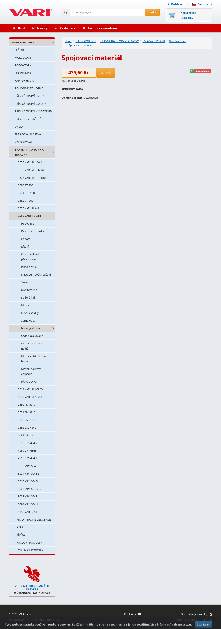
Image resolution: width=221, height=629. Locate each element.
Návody (40, 28)
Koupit (106, 72)
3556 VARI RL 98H (29, 216)
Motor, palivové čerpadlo (31, 371)
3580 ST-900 (25, 185)
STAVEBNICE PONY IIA (29, 550)
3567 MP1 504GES (29, 489)
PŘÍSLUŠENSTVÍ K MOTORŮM (33, 111)
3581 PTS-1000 (27, 193)
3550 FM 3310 (26, 405)
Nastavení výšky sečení (36, 275)
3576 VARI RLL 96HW (31, 170)
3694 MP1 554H (28, 504)
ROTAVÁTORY (23, 65)
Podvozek (27, 223)
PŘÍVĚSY (20, 535)
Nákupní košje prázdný (188, 15)
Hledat (152, 12)
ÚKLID (19, 127)
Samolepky (28, 320)
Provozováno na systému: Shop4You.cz (34, 620)
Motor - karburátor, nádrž (33, 345)
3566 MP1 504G (28, 481)
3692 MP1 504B (27, 466)
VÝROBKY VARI (24, 142)
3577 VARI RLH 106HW (32, 178)
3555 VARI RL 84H (29, 208)
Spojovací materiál (80, 45)
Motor (25, 305)
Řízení (25, 246)
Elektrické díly (30, 313)
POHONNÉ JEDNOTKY (29, 88)
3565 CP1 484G (27, 443)
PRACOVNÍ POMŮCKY (29, 542)
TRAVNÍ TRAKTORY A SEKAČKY (29, 152)
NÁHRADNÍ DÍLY (22, 42)
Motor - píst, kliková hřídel (34, 358)
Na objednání (30, 328)
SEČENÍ (19, 50)
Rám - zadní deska (32, 231)
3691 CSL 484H (27, 435)
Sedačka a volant (32, 336)
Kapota (25, 239)
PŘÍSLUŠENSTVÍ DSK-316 (30, 96)
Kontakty (132, 614)
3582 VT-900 (25, 201)
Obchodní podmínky (196, 614)
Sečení (25, 282)
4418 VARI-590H (28, 512)
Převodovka (29, 267)
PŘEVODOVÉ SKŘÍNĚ (28, 119)
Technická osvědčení (99, 28)
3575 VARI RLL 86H (30, 162)
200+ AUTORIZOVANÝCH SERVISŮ (32, 587)
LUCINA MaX (23, 73)
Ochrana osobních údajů (194, 620)
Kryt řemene (29, 290)
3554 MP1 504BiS (28, 473)
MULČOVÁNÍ (23, 58)
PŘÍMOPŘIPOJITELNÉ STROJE (33, 519)
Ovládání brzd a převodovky (31, 256)
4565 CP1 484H (27, 458)
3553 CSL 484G (27, 428)
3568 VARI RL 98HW (30, 389)
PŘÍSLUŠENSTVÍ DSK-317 (30, 104)
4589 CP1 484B (27, 450)
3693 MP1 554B (27, 496)
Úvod (18, 28)
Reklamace (65, 28)
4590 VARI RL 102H (30, 397)
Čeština (202, 4)
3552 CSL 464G (27, 420)
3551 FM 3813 (26, 412)
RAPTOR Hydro (24, 80)
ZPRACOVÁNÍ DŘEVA (28, 134)
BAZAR (19, 527)
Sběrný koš (28, 297)
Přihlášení (176, 4)
